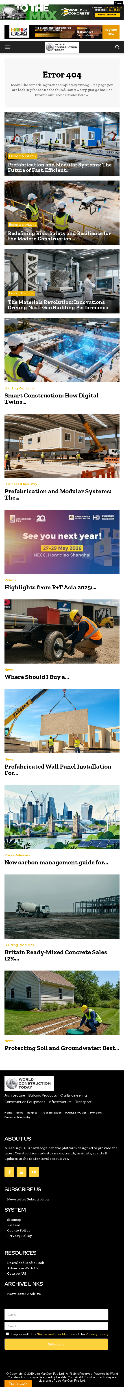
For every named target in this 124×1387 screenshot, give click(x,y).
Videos (10, 580)
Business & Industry (22, 156)
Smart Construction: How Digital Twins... (51, 398)
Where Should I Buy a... (36, 677)
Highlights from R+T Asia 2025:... (50, 587)
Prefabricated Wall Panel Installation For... (57, 769)
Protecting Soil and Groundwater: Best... (61, 1048)
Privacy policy (97, 1334)
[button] (7, 47)
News (8, 670)
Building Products (21, 293)
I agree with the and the (56, 1334)
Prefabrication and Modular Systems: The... (57, 494)
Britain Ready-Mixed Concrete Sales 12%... (55, 955)
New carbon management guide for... (56, 862)
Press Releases (17, 855)
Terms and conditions (54, 1334)
